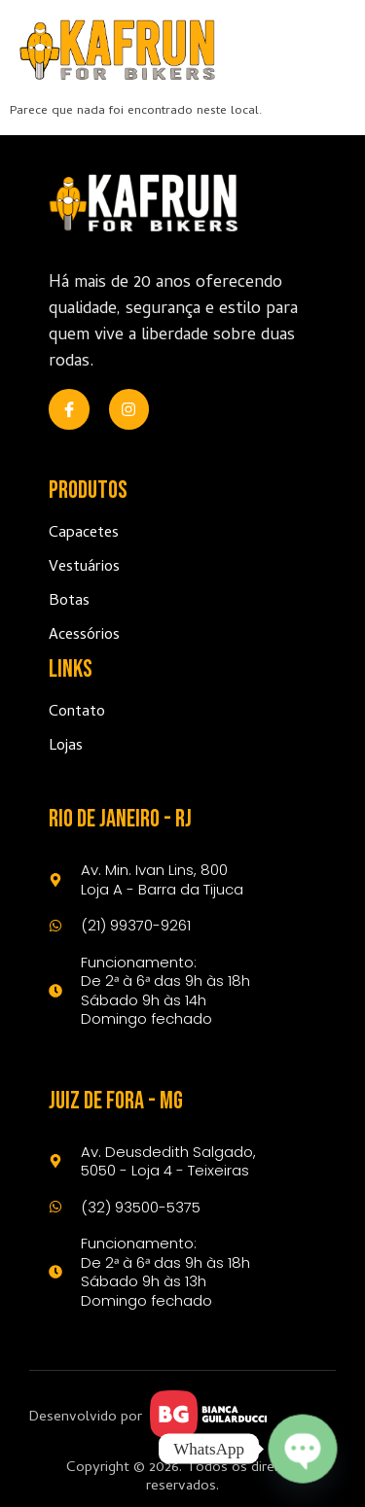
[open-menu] (323, 49)
